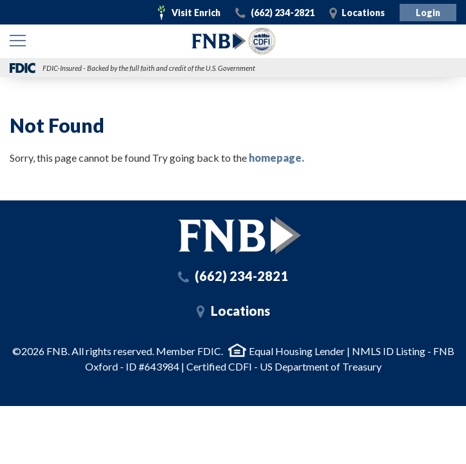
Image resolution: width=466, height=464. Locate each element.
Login (428, 12)
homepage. (276, 157)
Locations (363, 12)
